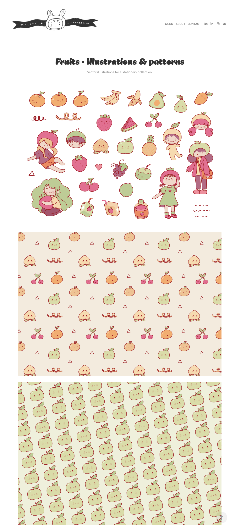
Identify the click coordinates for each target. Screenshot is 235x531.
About (180, 24)
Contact (194, 24)
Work (169, 24)
